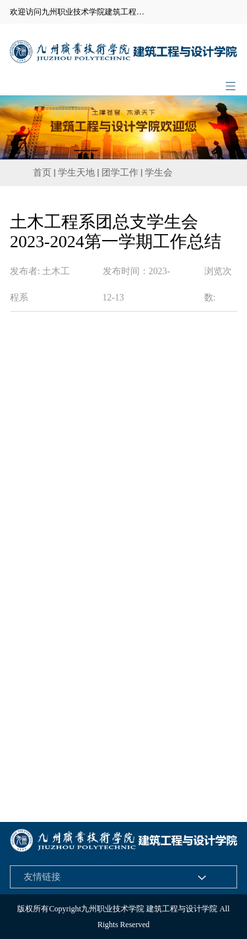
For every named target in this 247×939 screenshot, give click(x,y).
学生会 (159, 173)
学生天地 (76, 173)
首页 (42, 173)
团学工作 (119, 173)
